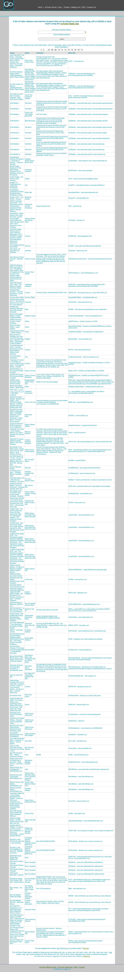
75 (75, 50)
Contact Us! (91, 7)
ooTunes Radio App (65, 967)
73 (69, 50)
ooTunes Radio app (69, 24)
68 (52, 50)
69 (55, 50)
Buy (60, 7)
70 (59, 50)
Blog (76, 967)
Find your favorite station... (62, 30)
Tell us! (85, 948)
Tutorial (66, 7)
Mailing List (75, 7)
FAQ (83, 7)
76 (78, 50)
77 (82, 50)
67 (49, 50)
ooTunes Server (51, 7)
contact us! (86, 956)
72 (65, 50)
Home (40, 7)
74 (72, 50)
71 (62, 50)
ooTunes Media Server (47, 967)
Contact (82, 967)
